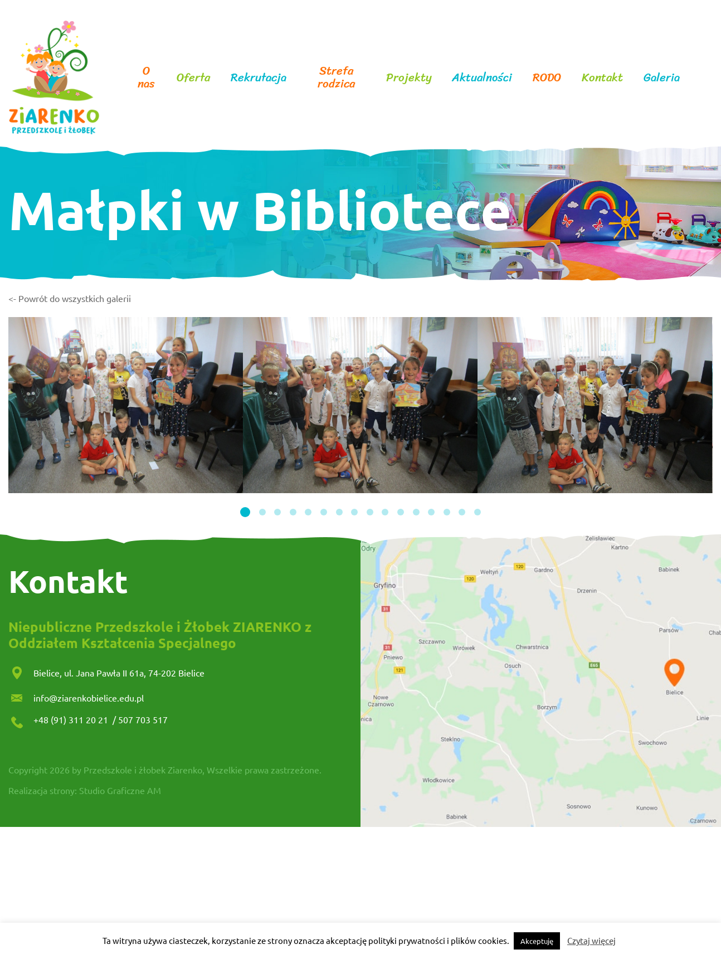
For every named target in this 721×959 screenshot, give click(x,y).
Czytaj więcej (591, 940)
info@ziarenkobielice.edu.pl (88, 697)
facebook (699, 77)
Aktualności (482, 77)
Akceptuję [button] (536, 941)
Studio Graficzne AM (120, 790)
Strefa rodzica (336, 77)
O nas (146, 77)
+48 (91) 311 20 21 (71, 719)
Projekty (409, 77)
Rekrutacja (258, 77)
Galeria (662, 77)
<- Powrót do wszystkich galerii (69, 298)
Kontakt (602, 77)
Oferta (193, 77)
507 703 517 (143, 719)
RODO (547, 77)
